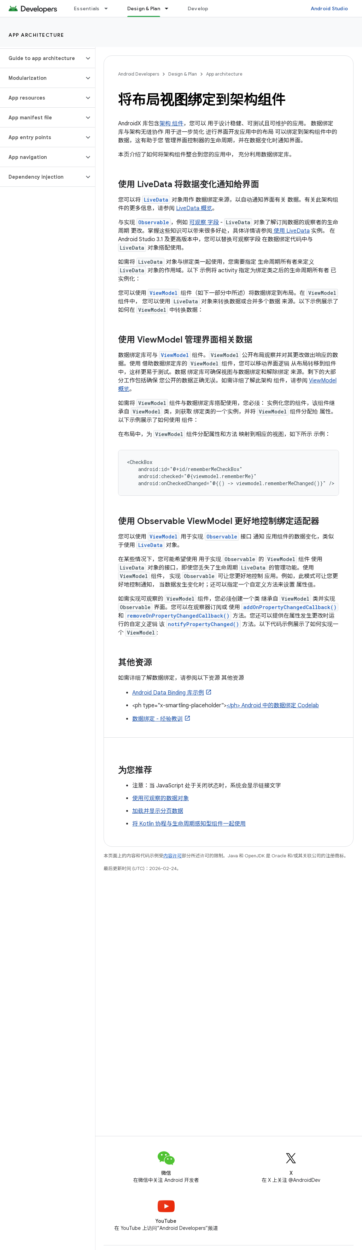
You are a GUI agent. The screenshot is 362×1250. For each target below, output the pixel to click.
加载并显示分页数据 (157, 811)
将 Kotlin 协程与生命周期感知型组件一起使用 (189, 823)
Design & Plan (182, 74)
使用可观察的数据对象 (160, 798)
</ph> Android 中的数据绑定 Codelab (273, 705)
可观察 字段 (204, 222)
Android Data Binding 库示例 (168, 692)
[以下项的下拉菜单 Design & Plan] (169, 8)
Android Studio (329, 8)
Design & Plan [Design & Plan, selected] (143, 8)
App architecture (36, 35)
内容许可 (172, 856)
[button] (42, 58)
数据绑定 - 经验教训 (157, 718)
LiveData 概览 (194, 208)
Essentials (87, 8)
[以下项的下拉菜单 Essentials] (109, 8)
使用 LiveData (291, 230)
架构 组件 (171, 123)
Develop (198, 8)
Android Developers (138, 74)
